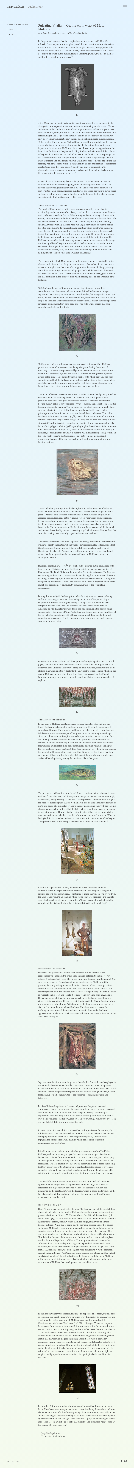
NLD (9, 1461)
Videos (10, 34)
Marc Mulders (15, 6)
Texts (10, 30)
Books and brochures (17, 25)
